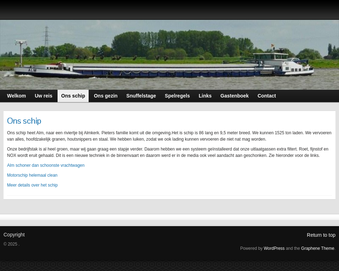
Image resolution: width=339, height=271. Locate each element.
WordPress (274, 248)
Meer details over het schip (32, 185)
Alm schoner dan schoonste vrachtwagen (45, 165)
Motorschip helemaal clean (32, 175)
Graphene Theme (317, 248)
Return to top (321, 235)
